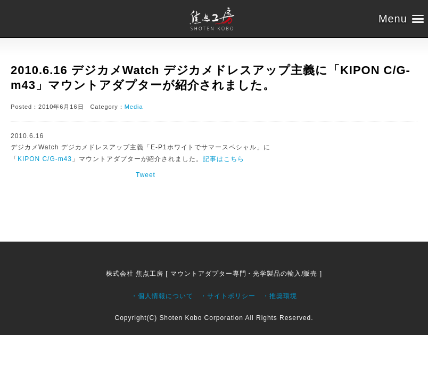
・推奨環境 (279, 296)
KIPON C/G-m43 (45, 159)
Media (134, 106)
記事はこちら (223, 159)
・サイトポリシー (228, 296)
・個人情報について (162, 296)
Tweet (145, 175)
